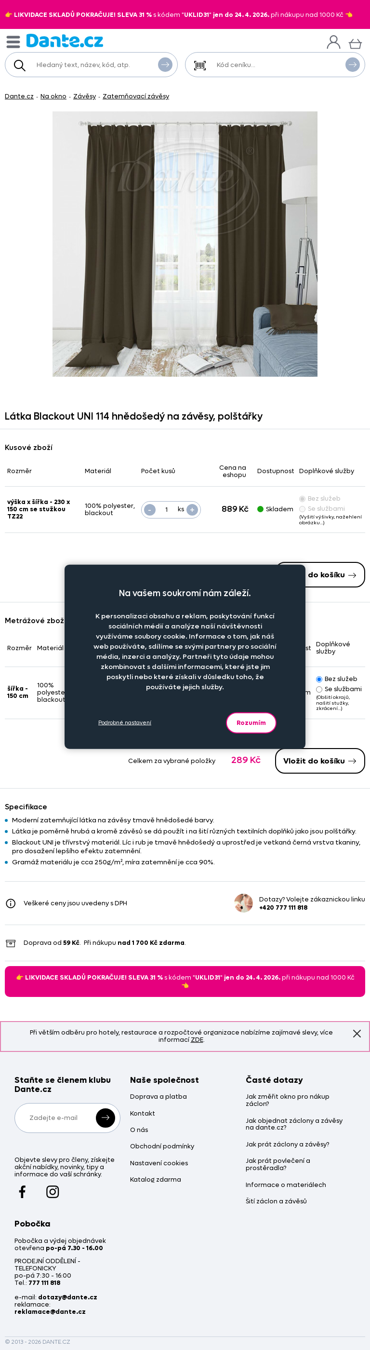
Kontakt (142, 1114)
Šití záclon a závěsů (276, 1201)
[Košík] (355, 43)
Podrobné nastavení (124, 722)
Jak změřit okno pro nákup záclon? (288, 1100)
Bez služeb (320, 498)
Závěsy (84, 96)
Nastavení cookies (159, 1163)
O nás (139, 1130)
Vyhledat (165, 64)
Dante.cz (19, 96)
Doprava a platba (158, 1097)
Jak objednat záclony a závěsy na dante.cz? (294, 1125)
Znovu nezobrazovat (357, 1033)
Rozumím (251, 722)
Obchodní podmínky (162, 1146)
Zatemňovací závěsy (136, 96)
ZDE (197, 1040)
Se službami (322, 509)
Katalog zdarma (155, 1180)
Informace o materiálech (286, 1185)
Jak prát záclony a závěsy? (287, 1144)
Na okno (53, 96)
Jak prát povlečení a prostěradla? (278, 1165)
